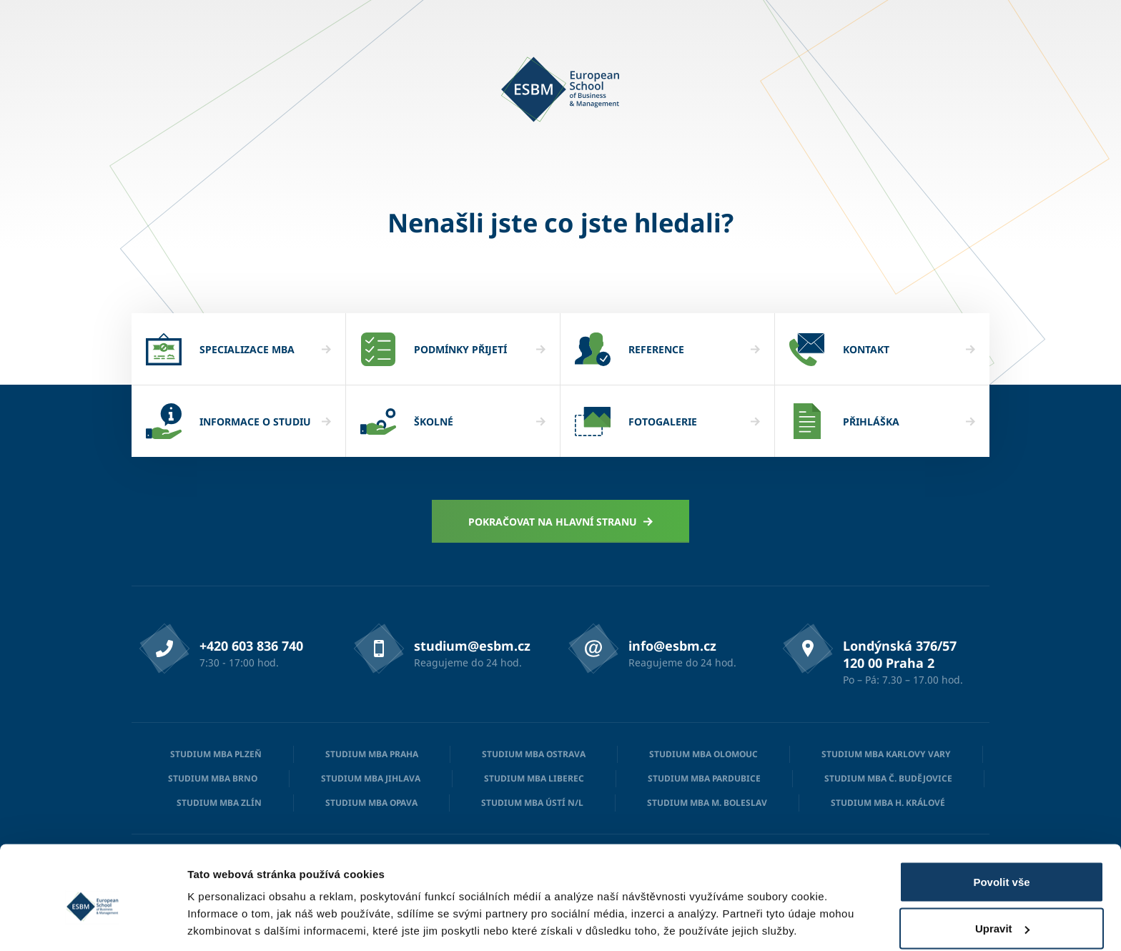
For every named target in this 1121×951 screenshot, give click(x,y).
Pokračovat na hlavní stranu (560, 521)
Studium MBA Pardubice (704, 778)
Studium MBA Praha (371, 754)
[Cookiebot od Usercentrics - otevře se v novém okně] (92, 923)
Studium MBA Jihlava (370, 778)
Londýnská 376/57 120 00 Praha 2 (900, 654)
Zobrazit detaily (227, 907)
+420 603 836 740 (251, 645)
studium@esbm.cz (472, 645)
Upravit (1002, 866)
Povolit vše (1001, 819)
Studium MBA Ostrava (534, 754)
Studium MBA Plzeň (216, 754)
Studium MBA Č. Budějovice (888, 778)
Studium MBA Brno (212, 778)
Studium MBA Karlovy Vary (886, 754)
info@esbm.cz (672, 645)
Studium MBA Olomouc (703, 754)
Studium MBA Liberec (534, 778)
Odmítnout (1001, 913)
